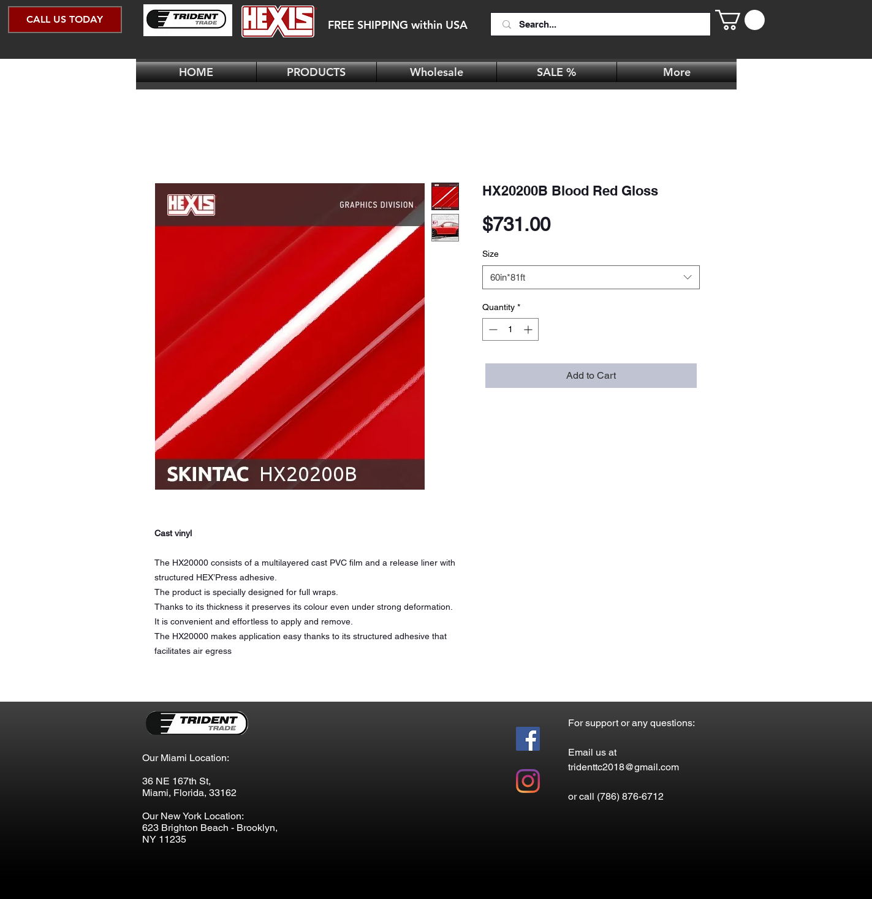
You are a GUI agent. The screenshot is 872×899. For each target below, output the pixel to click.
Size (490, 254)
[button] (740, 20)
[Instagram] (528, 781)
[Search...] (601, 24)
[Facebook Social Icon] (528, 739)
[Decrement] (491, 329)
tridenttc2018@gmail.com (623, 767)
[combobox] (591, 277)
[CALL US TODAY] (65, 19)
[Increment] (529, 329)
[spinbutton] (510, 329)
